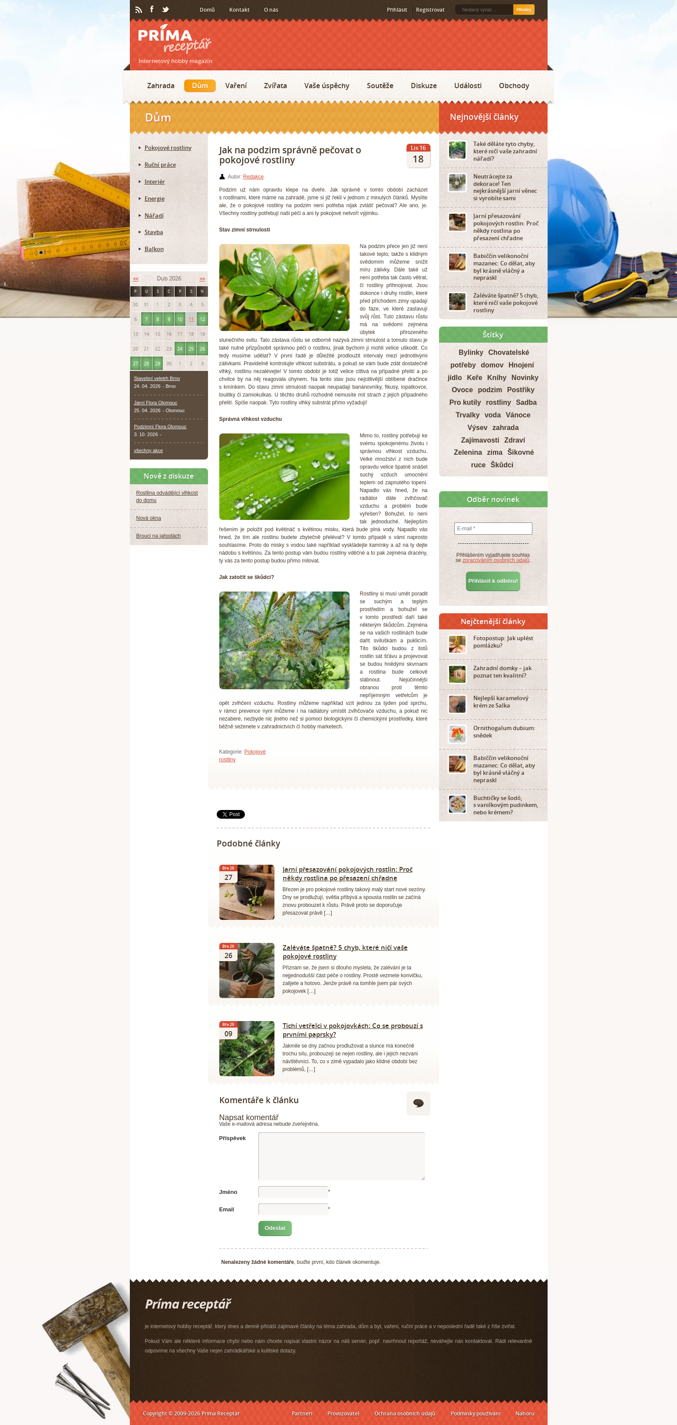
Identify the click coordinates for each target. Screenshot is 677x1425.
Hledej (523, 9)
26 (202, 348)
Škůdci (502, 465)
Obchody (514, 85)
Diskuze (424, 85)
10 (179, 319)
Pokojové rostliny (168, 148)
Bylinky (471, 352)
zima (494, 452)
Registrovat (430, 9)
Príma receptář (175, 39)
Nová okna (148, 518)
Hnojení (521, 365)
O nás (271, 9)
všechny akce (148, 450)
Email (226, 1209)
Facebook (152, 9)
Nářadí (154, 215)
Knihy (496, 377)
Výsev (477, 427)
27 (135, 363)
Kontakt (239, 9)
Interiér (155, 181)
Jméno (228, 1192)
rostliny (498, 402)
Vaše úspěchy (327, 85)
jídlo (455, 377)
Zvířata (275, 85)
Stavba (154, 232)
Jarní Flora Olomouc (156, 402)
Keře (474, 377)
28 (146, 363)
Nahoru (525, 1413)
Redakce (253, 177)
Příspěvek (232, 1138)
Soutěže (380, 85)
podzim (490, 389)
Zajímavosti (480, 440)
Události (468, 85)
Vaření (236, 85)
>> (202, 278)
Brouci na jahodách (158, 536)
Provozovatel (343, 1413)
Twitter (166, 10)
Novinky (525, 377)
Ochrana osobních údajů (405, 1413)
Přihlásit (397, 9)
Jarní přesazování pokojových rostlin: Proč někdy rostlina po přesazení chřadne (348, 873)
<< (135, 278)
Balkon (154, 249)
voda (493, 415)
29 (157, 363)
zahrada (505, 427)
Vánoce (518, 415)
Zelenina (468, 452)
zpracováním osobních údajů (495, 560)
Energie (155, 198)
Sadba (526, 402)
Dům (200, 85)
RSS (139, 10)
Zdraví (514, 440)
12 (202, 319)
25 (191, 348)
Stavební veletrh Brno (157, 378)
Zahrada (161, 85)
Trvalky (467, 415)
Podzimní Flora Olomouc (160, 426)
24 (179, 348)
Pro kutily (465, 402)
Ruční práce (160, 165)
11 (191, 319)
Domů (207, 9)
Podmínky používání (475, 1413)
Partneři (302, 1413)
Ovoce (462, 389)
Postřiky (521, 389)
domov (492, 365)
